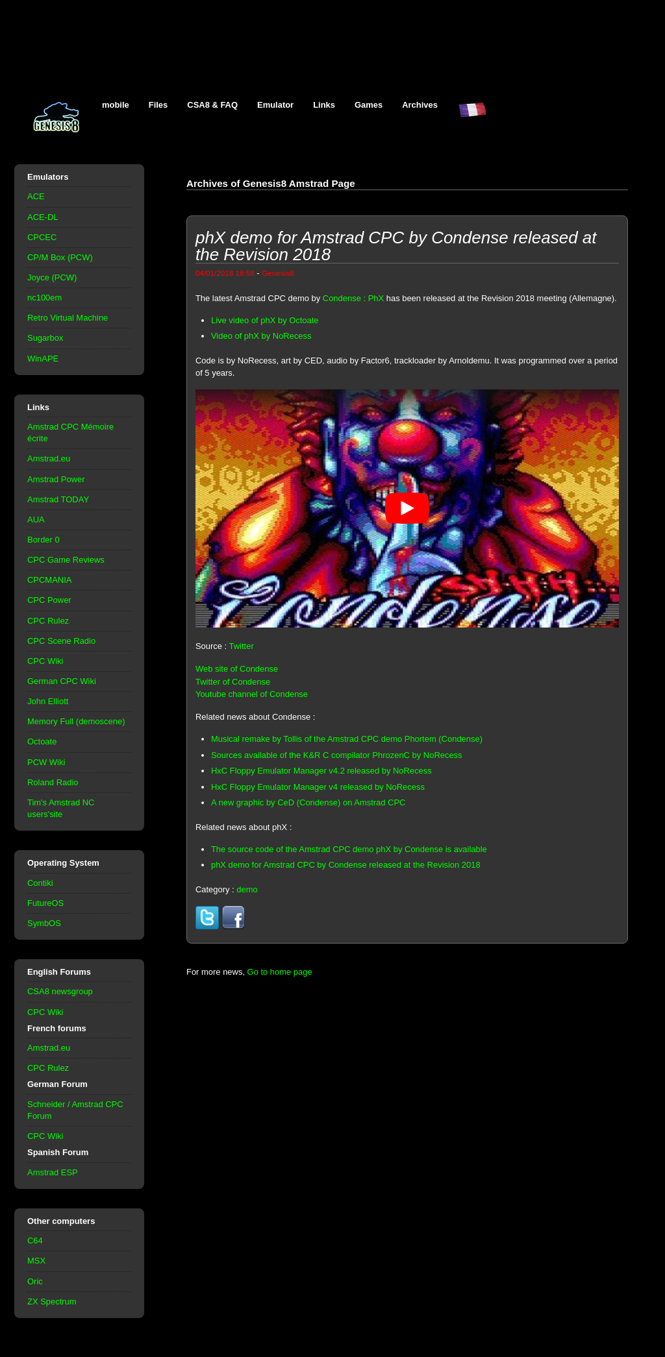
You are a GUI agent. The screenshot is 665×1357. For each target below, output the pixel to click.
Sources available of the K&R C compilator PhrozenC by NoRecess (336, 755)
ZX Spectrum (52, 1301)
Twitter (241, 646)
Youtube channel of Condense (251, 694)
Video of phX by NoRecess (261, 336)
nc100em (44, 297)
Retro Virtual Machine (67, 318)
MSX (36, 1260)
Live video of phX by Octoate (265, 320)
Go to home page (279, 972)
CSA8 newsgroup (60, 991)
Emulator (275, 105)
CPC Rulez (48, 621)
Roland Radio (53, 782)
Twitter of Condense (232, 682)
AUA (36, 519)
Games (369, 105)
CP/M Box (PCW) (60, 257)
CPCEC (41, 237)
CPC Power (49, 600)
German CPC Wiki (61, 681)
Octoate (41, 741)
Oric (35, 1281)
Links (324, 105)
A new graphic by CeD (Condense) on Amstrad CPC (308, 802)
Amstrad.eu (48, 458)
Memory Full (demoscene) (76, 721)
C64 (35, 1240)
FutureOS (45, 903)
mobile (115, 105)
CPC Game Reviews (66, 560)
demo (246, 889)
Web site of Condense (236, 669)
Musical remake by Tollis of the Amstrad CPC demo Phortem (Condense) (347, 739)
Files (158, 105)
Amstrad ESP (52, 1172)
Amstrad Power (56, 479)
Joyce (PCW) (52, 277)
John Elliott (47, 701)
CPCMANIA (49, 580)
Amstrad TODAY (58, 499)
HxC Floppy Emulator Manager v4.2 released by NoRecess (321, 771)
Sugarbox (45, 338)
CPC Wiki (45, 661)
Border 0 (43, 539)
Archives (420, 105)
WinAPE (42, 358)
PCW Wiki (46, 762)
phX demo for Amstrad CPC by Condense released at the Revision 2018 (346, 865)
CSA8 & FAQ (212, 105)
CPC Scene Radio (61, 641)
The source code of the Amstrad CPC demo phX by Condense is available (349, 849)
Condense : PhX (353, 298)
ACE (36, 196)
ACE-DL (42, 217)
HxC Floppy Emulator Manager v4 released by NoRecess (318, 787)
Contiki (40, 883)
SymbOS (44, 923)
